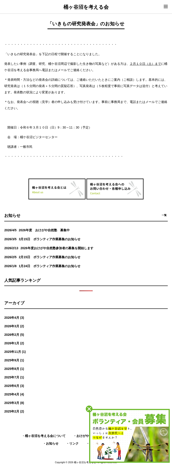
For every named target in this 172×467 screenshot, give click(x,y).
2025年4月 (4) (14, 394)
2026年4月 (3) (14, 317)
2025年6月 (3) (14, 386)
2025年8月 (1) (14, 369)
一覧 (164, 215)
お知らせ (52, 443)
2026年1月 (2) (14, 343)
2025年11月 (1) (15, 352)
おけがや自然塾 (87, 436)
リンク (74, 443)
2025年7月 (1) (14, 377)
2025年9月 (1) (14, 360)
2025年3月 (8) (14, 403)
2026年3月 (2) (14, 326)
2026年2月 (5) (14, 334)
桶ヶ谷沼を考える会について (45, 436)
